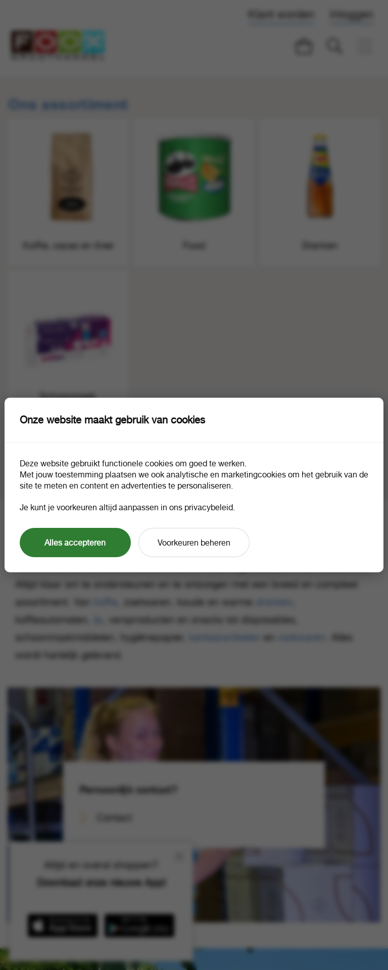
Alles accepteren (75, 542)
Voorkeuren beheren (194, 542)
